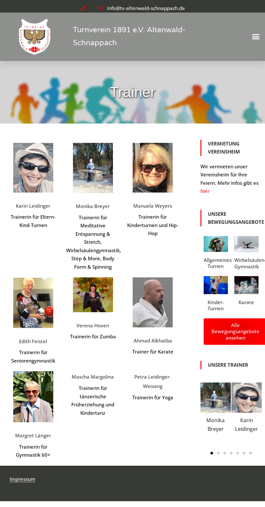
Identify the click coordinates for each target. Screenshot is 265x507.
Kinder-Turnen (216, 305)
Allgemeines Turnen (218, 263)
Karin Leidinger (33, 206)
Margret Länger (33, 435)
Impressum (22, 479)
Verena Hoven (92, 325)
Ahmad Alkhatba (153, 340)
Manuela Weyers (152, 206)
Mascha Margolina (93, 376)
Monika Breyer (93, 206)
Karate (246, 302)
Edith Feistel (33, 341)
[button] (256, 37)
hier (204, 191)
